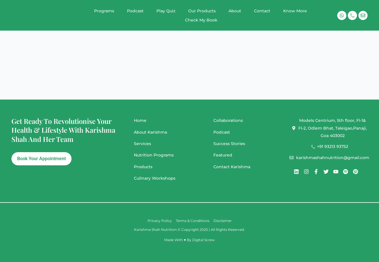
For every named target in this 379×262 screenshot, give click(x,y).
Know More (295, 10)
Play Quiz (165, 10)
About (235, 10)
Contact (262, 10)
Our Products (202, 10)
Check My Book (201, 20)
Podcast (135, 10)
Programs (104, 10)
